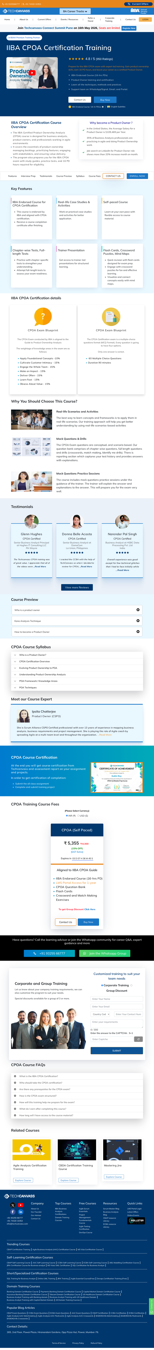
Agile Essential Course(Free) (83, 1278)
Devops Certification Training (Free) (112, 1278)
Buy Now (105, 99)
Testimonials (46, 176)
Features (12, 176)
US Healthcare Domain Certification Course (101, 1294)
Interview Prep (28, 176)
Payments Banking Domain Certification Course (61, 1291)
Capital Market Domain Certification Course (101, 1291)
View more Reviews (77, 587)
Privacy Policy (78, 1343)
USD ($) (84, 815)
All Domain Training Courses (68, 1300)
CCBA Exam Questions (38, 1313)
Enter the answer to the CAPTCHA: (112, 1033)
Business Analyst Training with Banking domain (27, 1297)
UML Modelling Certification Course (124, 1263)
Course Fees (94, 176)
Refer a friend (91, 19)
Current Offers (44, 19)
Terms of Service (59, 1343)
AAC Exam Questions (81, 1313)
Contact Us (130, 19)
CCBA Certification (118, 1313)
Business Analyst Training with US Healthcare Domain (73, 1297)
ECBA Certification (137, 1313)
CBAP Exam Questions (16, 1313)
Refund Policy (96, 1343)
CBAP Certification (100, 1313)
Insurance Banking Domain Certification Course (27, 1294)
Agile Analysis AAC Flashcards (51, 1316)
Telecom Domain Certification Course (64, 1294)
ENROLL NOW (137, 176)
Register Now (129, 28)
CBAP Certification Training (18, 1249)
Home (7, 19)
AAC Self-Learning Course (44, 1263)
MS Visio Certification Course (90, 1249)
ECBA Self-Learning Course (95, 1263)
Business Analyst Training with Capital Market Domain (30, 1300)
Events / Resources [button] (69, 19)
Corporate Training (109, 19)
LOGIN (145, 19)
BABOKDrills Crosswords (17, 1318)
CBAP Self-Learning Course (18, 1263)
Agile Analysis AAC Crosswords (79, 1316)
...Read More (39, 566)
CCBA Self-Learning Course (69, 1263)
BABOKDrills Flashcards (131, 1316)
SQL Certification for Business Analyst (88, 1265)
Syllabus (80, 176)
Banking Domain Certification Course (22, 1291)
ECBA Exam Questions (59, 1313)
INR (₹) (72, 815)
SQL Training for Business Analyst (21, 1278)
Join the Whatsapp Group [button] (104, 953)
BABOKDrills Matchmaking (107, 1316)
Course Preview (64, 176)
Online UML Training (46, 1278)
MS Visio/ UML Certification (58, 1265)
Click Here (89, 909)
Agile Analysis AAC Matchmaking (21, 1316)
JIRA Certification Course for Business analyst (26, 1265)
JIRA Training (63, 1278)
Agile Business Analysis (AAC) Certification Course (54, 1249)
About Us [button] (24, 19)
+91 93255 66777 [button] (49, 953)
